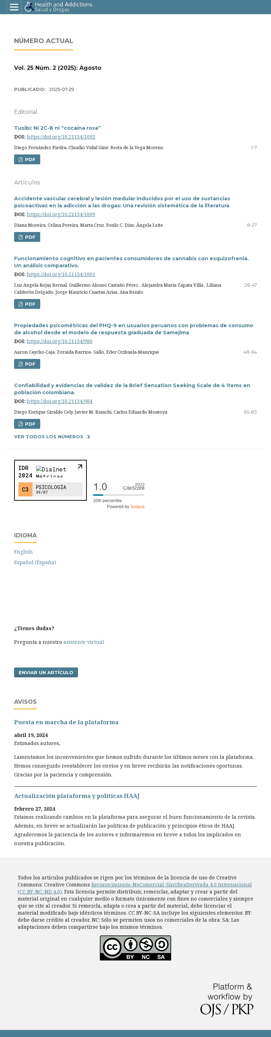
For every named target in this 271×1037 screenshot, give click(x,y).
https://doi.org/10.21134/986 (59, 341)
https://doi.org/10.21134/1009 (61, 214)
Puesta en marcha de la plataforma (66, 722)
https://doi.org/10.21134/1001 (61, 274)
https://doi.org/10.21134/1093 (61, 136)
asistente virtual (84, 642)
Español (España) (35, 562)
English (23, 551)
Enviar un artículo (46, 672)
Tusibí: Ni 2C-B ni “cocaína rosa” (57, 128)
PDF (30, 159)
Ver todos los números (48, 436)
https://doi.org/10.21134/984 (59, 401)
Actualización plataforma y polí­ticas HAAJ (76, 796)
